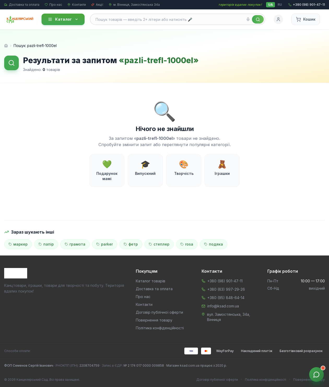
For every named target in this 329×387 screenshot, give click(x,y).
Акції (97, 5)
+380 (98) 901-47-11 (225, 281)
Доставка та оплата (21, 5)
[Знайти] (258, 19)
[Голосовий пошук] (248, 19)
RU (280, 5)
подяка (213, 244)
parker (104, 244)
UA (270, 5)
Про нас (53, 5)
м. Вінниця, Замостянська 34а (134, 5)
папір (46, 244)
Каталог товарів (150, 281)
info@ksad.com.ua (223, 306)
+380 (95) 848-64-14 (225, 297)
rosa (186, 244)
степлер (159, 244)
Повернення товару (154, 320)
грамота (75, 244)
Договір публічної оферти (159, 312)
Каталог (63, 19)
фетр (131, 244)
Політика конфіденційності (160, 328)
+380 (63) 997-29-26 (226, 289)
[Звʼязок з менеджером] (316, 374)
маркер (18, 244)
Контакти (76, 5)
